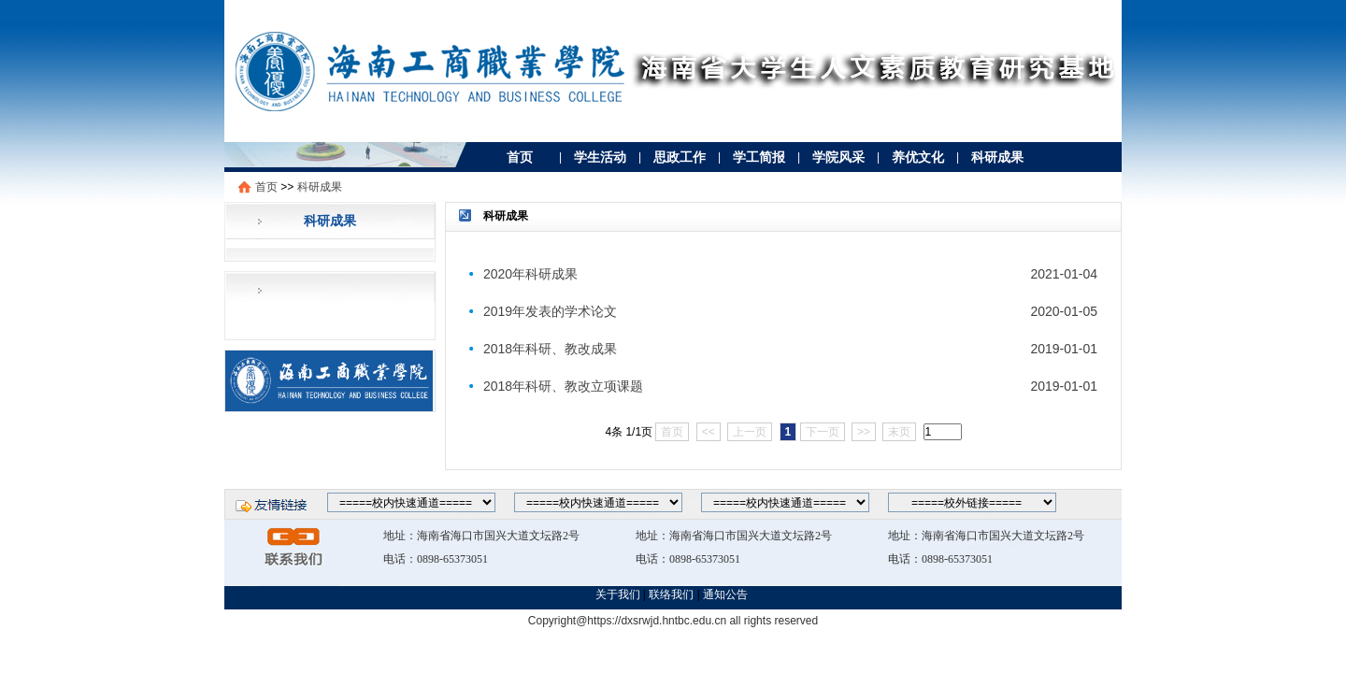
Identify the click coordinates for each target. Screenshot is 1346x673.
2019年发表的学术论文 (550, 311)
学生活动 (600, 157)
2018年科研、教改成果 (550, 348)
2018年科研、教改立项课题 (563, 386)
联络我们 (671, 594)
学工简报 (759, 157)
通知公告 (727, 594)
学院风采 (838, 157)
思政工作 (679, 157)
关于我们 (617, 594)
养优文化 (918, 157)
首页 (520, 157)
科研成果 (997, 157)
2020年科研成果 (530, 273)
